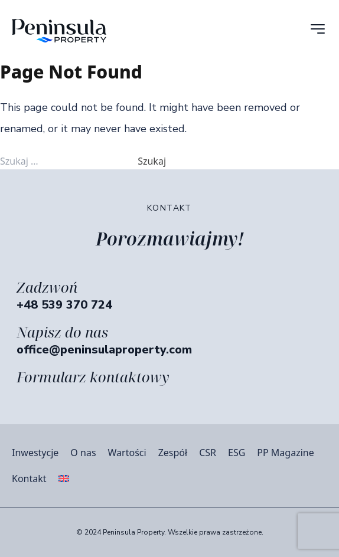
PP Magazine (285, 452)
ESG (236, 452)
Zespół (173, 452)
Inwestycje (35, 452)
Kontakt (29, 478)
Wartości (127, 452)
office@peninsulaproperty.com (104, 350)
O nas (83, 452)
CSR (207, 452)
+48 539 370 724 (64, 305)
